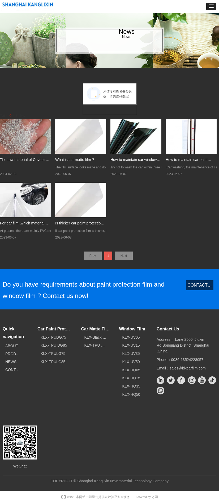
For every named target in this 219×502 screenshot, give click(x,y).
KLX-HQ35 (131, 386)
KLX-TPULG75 (53, 353)
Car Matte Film (95, 329)
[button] (211, 6)
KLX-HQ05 (131, 370)
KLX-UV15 (131, 345)
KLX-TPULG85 (53, 362)
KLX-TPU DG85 (54, 345)
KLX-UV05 (131, 337)
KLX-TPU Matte (97, 345)
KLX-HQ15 (131, 378)
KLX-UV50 (131, 362)
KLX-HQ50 (131, 394)
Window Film (132, 329)
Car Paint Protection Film (56, 329)
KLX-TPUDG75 (53, 337)
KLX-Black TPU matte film (98, 337)
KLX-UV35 (131, 353)
